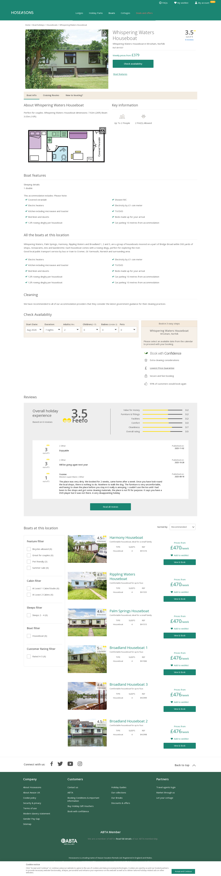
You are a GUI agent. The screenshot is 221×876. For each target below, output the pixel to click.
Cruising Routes (51, 95)
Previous (28, 59)
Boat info (31, 95)
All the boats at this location (46, 234)
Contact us (72, 787)
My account (202, 2)
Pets (122, 324)
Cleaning (31, 294)
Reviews (30, 396)
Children (89, 324)
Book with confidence (78, 811)
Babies (109, 324)
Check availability (133, 63)
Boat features (120, 74)
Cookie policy (29, 797)
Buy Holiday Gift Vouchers (80, 806)
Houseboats (52, 25)
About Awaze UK (31, 792)
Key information (125, 105)
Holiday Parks (96, 13)
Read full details (124, 838)
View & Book (179, 562)
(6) (42, 549)
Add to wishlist (181, 555)
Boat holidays (39, 25)
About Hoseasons (32, 787)
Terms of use (30, 808)
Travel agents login (166, 787)
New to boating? (74, 95)
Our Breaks (117, 797)
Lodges (79, 13)
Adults (68, 324)
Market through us (165, 792)
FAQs (163, 2)
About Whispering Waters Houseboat (54, 105)
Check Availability (38, 314)
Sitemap (27, 824)
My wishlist (181, 2)
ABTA (70, 792)
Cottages (125, 13)
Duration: (50, 324)
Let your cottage (164, 797)
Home (27, 25)
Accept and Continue (183, 871)
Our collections (118, 792)
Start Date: (32, 324)
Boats (112, 13)
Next (105, 59)
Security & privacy (32, 803)
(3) (39, 561)
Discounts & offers (120, 803)
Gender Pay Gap (31, 818)
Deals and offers (144, 13)
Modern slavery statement (36, 813)
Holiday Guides (118, 787)
